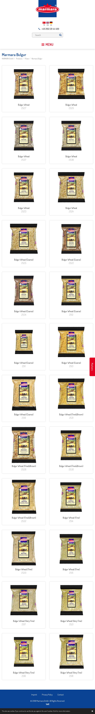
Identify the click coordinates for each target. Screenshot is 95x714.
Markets (92, 367)
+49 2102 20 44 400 (48, 28)
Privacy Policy (47, 694)
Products (19, 59)
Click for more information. (61, 711)
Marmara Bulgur (37, 59)
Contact (61, 694)
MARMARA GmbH (7, 59)
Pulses (27, 59)
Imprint (34, 694)
